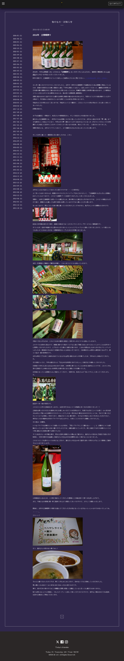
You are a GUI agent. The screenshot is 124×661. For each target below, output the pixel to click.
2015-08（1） (18, 160)
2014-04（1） (18, 179)
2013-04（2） (18, 192)
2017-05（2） (18, 125)
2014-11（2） (18, 176)
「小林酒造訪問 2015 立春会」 (96, 78)
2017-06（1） (18, 122)
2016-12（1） (18, 138)
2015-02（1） (18, 170)
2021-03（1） (18, 71)
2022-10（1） (18, 48)
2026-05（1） (18, 35)
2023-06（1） (18, 45)
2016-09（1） (18, 141)
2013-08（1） (18, 189)
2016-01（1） (18, 150)
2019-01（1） (18, 93)
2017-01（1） (18, 134)
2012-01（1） (18, 202)
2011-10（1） (18, 208)
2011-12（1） (18, 205)
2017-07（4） (18, 118)
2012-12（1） (18, 195)
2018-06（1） (18, 99)
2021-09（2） (18, 55)
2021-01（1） (18, 74)
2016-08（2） (18, 144)
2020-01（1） (18, 83)
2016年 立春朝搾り (42, 35)
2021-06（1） (18, 64)
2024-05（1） (18, 42)
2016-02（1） (18, 147)
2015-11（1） (18, 157)
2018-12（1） (18, 96)
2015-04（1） (18, 163)
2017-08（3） (18, 115)
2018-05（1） (18, 102)
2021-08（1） (18, 58)
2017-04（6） (18, 128)
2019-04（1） (18, 86)
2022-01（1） (18, 51)
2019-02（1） (18, 90)
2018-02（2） (18, 106)
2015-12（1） (18, 154)
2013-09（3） (18, 186)
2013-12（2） (18, 182)
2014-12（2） (18, 173)
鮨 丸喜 (56, 654)
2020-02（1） (18, 80)
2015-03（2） (18, 166)
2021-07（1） (18, 61)
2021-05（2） (18, 67)
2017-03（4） (18, 131)
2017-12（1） (18, 109)
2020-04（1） (18, 77)
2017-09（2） (18, 112)
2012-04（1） (18, 198)
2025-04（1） (18, 39)
